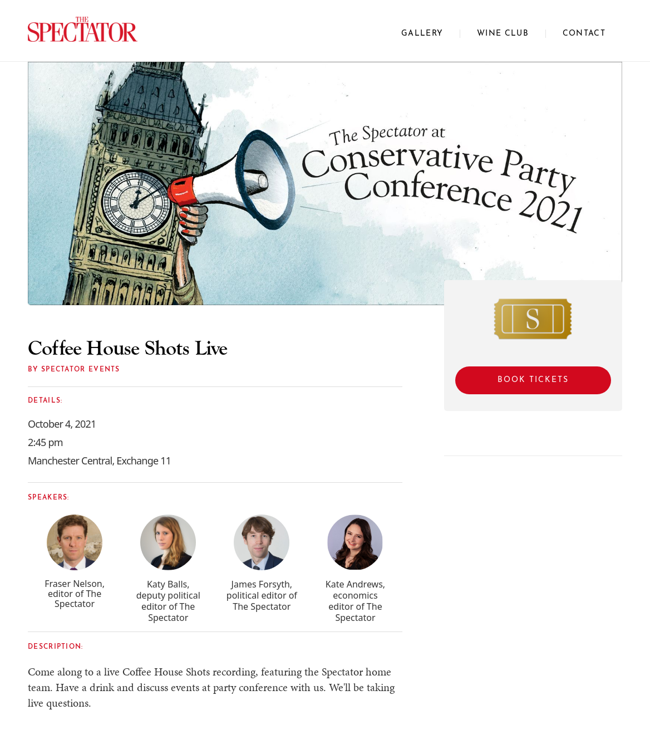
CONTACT (584, 34)
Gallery (422, 34)
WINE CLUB (503, 34)
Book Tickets (533, 380)
